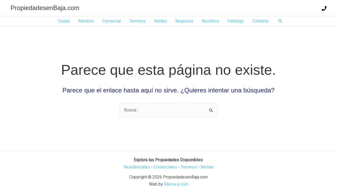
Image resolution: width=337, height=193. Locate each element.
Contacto (260, 20)
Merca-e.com (176, 184)
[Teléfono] (324, 8)
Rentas (160, 20)
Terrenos (137, 20)
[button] (280, 21)
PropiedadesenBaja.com (45, 7)
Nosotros (210, 20)
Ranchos (86, 20)
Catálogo (235, 20)
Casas (64, 20)
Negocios (184, 20)
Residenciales (137, 167)
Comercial (111, 20)
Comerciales (165, 167)
